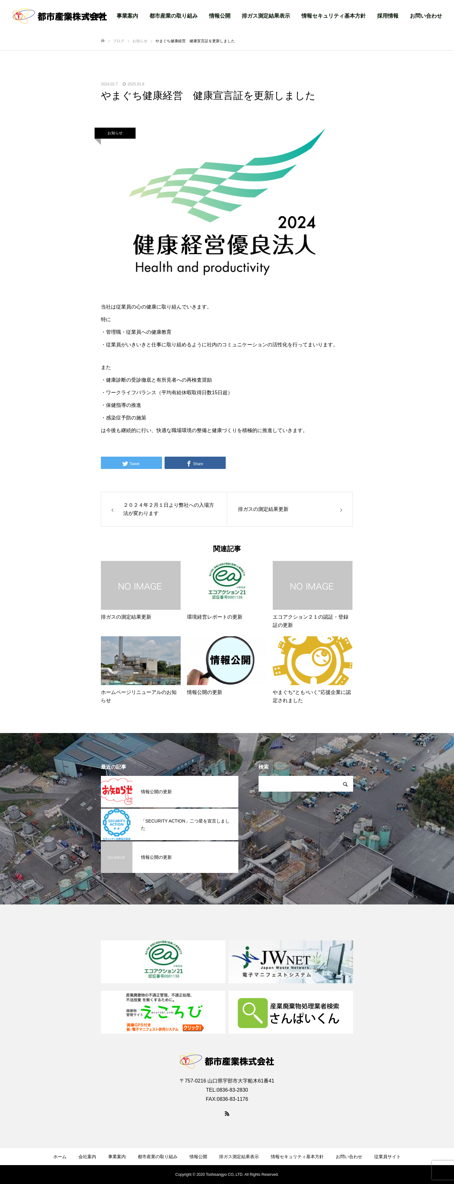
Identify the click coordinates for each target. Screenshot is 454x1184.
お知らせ (115, 133)
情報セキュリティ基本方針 (333, 16)
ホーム (60, 1156)
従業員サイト (387, 1156)
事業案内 (127, 16)
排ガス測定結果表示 (266, 16)
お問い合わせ (426, 16)
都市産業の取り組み (173, 16)
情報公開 (219, 16)
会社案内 (87, 1156)
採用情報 (388, 16)
